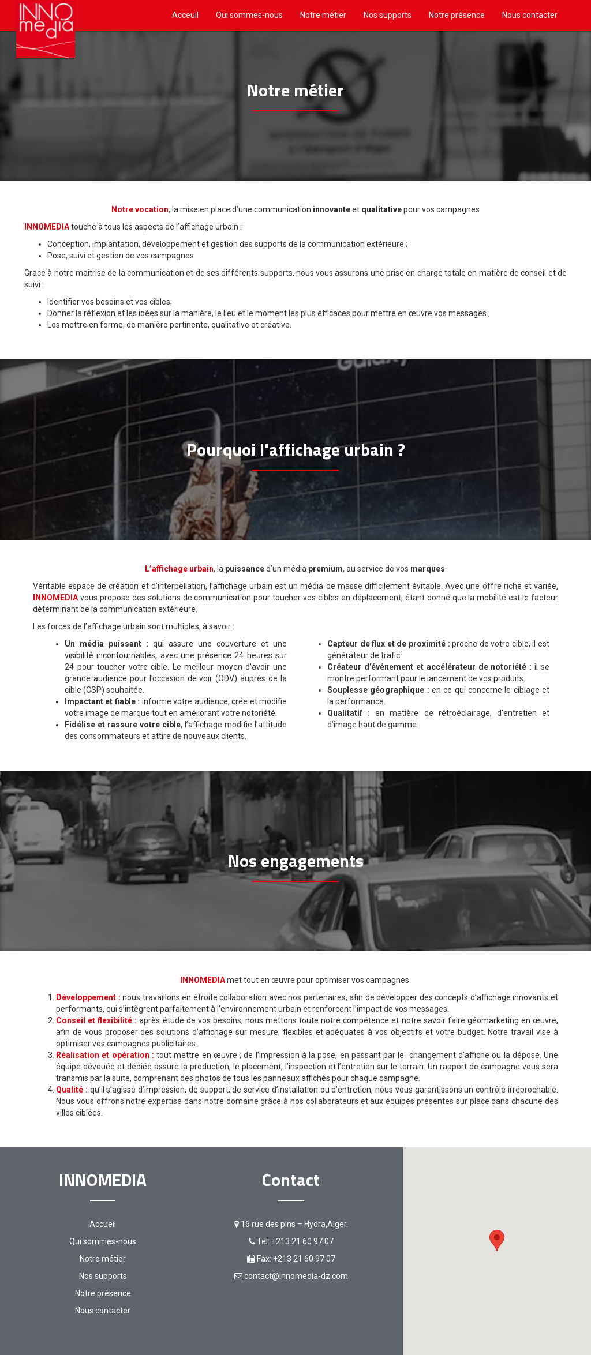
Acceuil (185, 15)
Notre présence (457, 15)
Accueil (102, 1224)
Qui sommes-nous (249, 15)
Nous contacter (530, 15)
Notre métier (323, 15)
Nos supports (388, 15)
